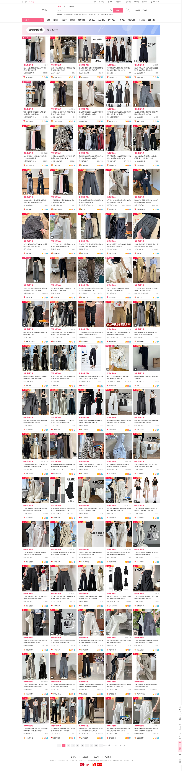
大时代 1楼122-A (56, 337)
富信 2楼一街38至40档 (141, 293)
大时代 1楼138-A (139, 73)
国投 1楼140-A (111, 73)
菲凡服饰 (28, 385)
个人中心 (102, 2)
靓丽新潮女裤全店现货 (85, 165)
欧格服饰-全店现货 (58, 341)
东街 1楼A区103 (139, 205)
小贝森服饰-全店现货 (58, 77)
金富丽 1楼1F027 (56, 161)
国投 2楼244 (83, 293)
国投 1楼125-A (55, 249)
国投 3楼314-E (138, 337)
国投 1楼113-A (83, 161)
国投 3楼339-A (83, 117)
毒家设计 (139, 253)
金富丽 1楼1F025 (28, 73)
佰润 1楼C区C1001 (113, 337)
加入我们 (96, 757)
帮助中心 (136, 2)
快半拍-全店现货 (113, 297)
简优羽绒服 (29, 77)
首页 (95, 2)
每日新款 (91, 20)
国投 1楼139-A (55, 293)
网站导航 (144, 2)
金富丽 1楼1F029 (56, 117)
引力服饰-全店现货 (141, 165)
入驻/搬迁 (138, 10)
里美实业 (139, 297)
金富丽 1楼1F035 (56, 205)
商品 (59, 6)
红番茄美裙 (140, 341)
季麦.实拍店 (84, 385)
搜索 (118, 10)
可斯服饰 (56, 297)
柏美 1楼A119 (83, 337)
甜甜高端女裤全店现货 (113, 77)
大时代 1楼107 (55, 73)
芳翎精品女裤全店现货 (58, 253)
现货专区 (81, 20)
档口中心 (119, 2)
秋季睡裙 (59, 14)
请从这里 (28, 2)
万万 (138, 385)
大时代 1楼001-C (139, 161)
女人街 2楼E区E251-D (86, 205)
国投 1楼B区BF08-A (113, 117)
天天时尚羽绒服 (58, 165)
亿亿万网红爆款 (85, 341)
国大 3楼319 (27, 249)
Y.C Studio (84, 253)
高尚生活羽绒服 (113, 209)
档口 (64, 6)
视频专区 (131, 20)
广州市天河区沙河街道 (114, 381)
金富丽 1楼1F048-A (29, 161)
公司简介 (74, 757)
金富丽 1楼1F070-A (29, 117)
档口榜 (64, 20)
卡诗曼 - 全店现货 (30, 209)
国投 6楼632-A (111, 293)
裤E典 (83, 209)
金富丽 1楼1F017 (112, 205)
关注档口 (141, 20)
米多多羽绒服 (57, 121)
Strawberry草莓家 (113, 385)
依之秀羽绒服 (57, 209)
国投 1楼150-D (28, 381)
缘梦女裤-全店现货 (107, 14)
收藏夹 (111, 2)
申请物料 (145, 10)
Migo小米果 (112, 253)
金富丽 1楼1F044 (28, 293)
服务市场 (151, 20)
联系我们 (108, 757)
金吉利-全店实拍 (94, 14)
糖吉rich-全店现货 (141, 77)
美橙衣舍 (28, 253)
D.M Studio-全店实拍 (55, 385)
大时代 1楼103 (138, 117)
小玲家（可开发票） (30, 297)
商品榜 (72, 20)
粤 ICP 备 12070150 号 (79, 760)
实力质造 (101, 20)
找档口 (55, 20)
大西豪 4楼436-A (139, 249)
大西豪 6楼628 (138, 381)
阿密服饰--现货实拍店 (113, 121)
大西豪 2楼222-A (28, 337)
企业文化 (85, 757)
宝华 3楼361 (55, 381)
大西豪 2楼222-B (84, 249)
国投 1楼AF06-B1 (84, 381)
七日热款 (121, 20)
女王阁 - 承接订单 (85, 297)
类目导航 (26, 20)
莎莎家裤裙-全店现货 (80, 14)
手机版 (128, 2)
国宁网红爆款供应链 (113, 341)
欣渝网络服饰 (83, 121)
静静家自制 (112, 165)
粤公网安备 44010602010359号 (97, 760)
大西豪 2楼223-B (112, 249)
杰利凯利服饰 (141, 209)
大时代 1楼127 (111, 161)
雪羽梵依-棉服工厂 (30, 121)
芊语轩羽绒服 (30, 165)
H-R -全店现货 (30, 341)
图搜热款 (111, 20)
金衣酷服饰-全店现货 (85, 77)
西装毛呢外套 (68, 14)
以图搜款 (72, 6)
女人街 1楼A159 (84, 73)
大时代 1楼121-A (28, 205)
